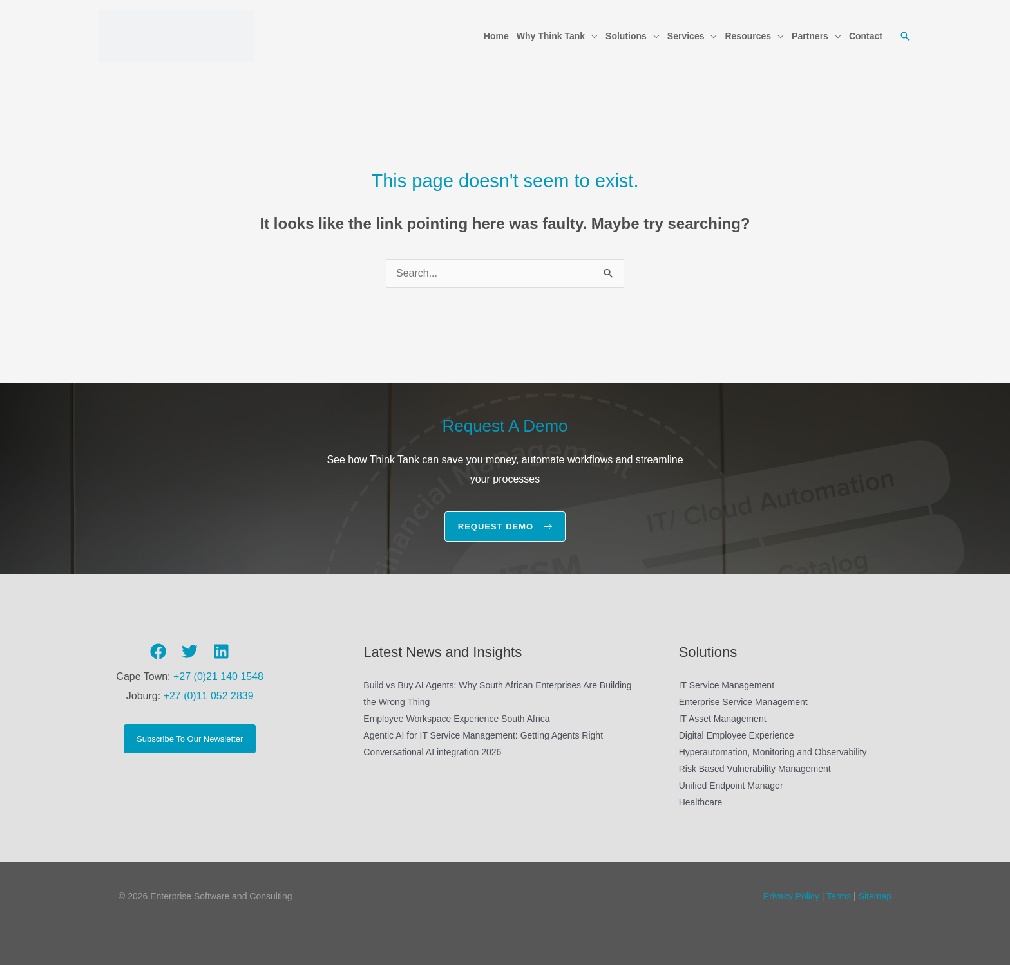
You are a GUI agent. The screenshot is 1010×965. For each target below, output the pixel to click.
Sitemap (875, 896)
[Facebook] (158, 652)
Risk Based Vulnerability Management (755, 769)
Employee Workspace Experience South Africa (456, 718)
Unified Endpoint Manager (731, 785)
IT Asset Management (723, 718)
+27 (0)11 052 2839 (209, 695)
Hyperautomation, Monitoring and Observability (773, 752)
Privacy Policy (791, 896)
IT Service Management (726, 685)
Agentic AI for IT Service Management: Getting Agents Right (483, 735)
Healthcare (701, 802)
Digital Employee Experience (736, 735)
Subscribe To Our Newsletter (190, 739)
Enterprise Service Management (743, 702)
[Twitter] (190, 652)
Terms (837, 896)
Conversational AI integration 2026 (432, 752)
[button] (591, 36)
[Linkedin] (221, 652)
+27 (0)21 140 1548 (218, 676)
